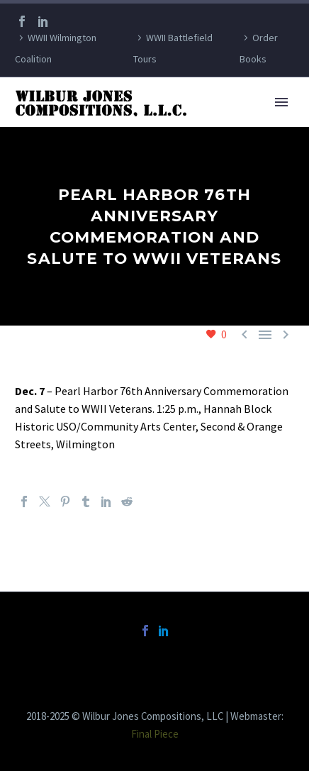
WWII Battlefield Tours (173, 48)
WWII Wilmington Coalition (55, 48)
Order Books (259, 48)
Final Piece (155, 734)
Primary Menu (281, 102)
